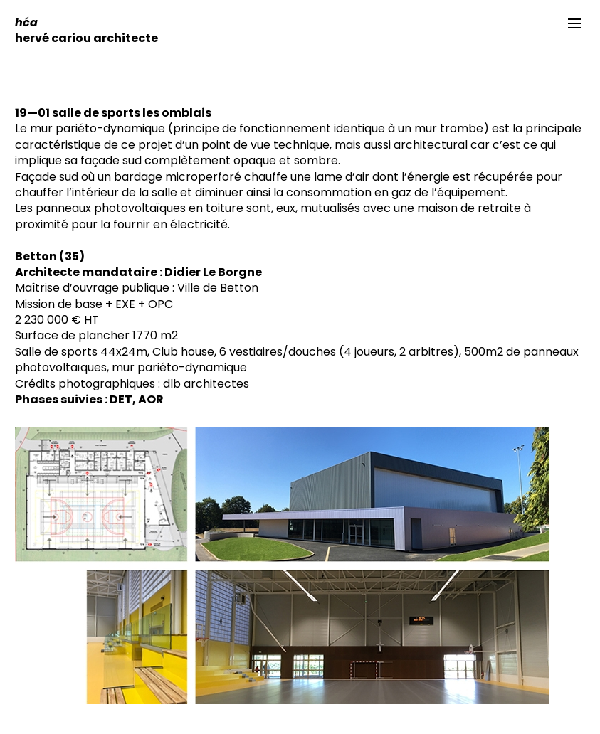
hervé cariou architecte (86, 30)
